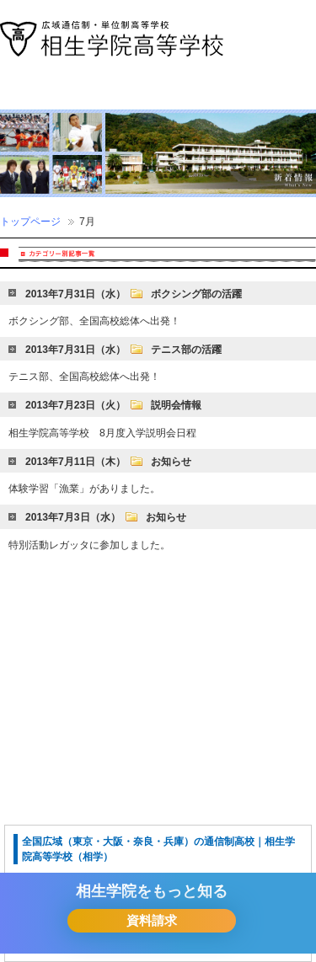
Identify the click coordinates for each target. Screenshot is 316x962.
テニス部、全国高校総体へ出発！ (84, 376)
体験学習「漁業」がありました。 (84, 488)
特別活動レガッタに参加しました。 (89, 545)
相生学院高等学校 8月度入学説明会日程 (102, 433)
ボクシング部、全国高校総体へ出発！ (94, 321)
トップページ (30, 221)
